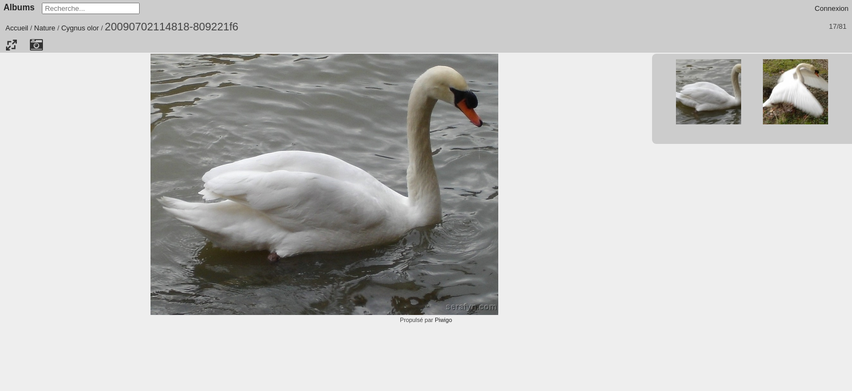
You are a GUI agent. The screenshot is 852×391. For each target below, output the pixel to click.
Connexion (831, 8)
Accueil (16, 28)
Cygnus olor (80, 28)
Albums (19, 7)
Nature (44, 28)
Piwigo (443, 320)
